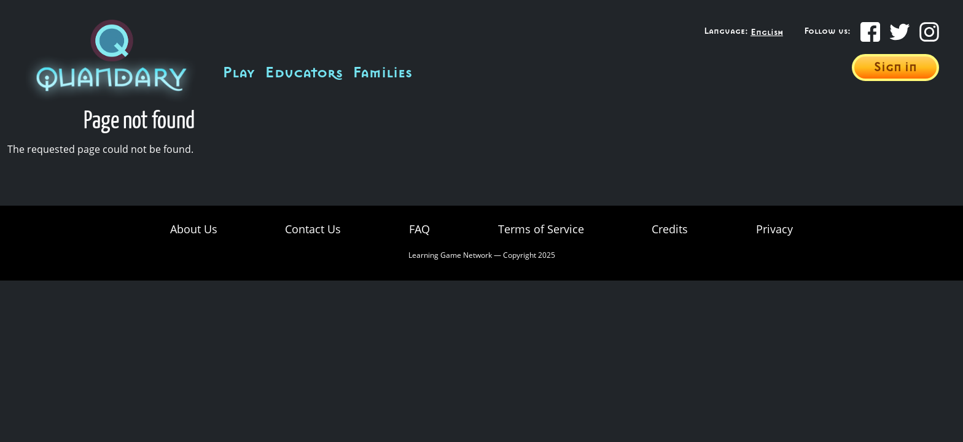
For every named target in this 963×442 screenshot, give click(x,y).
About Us (193, 228)
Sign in (895, 67)
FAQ (419, 228)
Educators (304, 73)
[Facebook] (870, 32)
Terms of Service (541, 228)
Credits (670, 228)
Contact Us (313, 228)
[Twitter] (900, 32)
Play (238, 73)
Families (382, 73)
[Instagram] (929, 32)
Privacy (774, 228)
